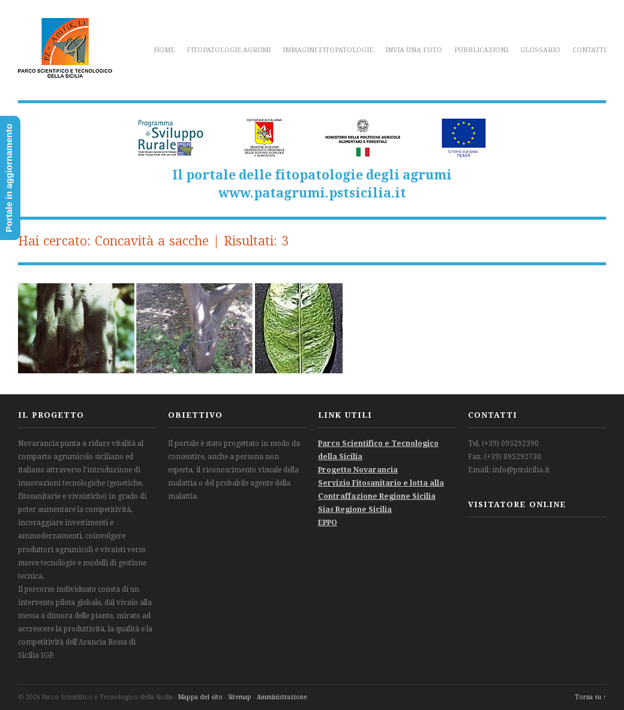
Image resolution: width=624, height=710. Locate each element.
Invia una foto (413, 50)
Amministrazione (282, 697)
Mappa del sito (200, 697)
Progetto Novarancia (358, 470)
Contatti (589, 50)
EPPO (327, 523)
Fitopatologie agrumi (229, 50)
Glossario (540, 50)
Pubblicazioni (481, 50)
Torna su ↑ (590, 697)
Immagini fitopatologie (328, 50)
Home (164, 50)
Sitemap (239, 697)
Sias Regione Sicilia (355, 509)
